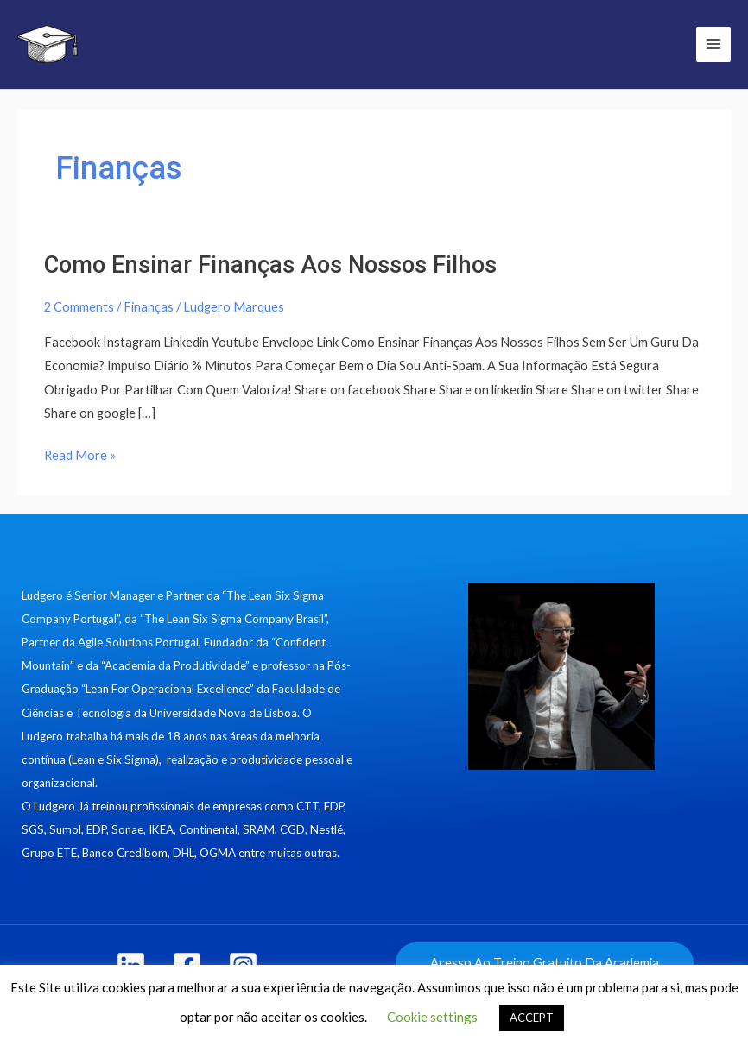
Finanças (149, 306)
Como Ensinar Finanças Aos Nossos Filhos (270, 265)
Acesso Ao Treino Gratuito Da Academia (544, 962)
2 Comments (79, 306)
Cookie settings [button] (432, 1016)
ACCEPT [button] (532, 1017)
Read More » (80, 453)
